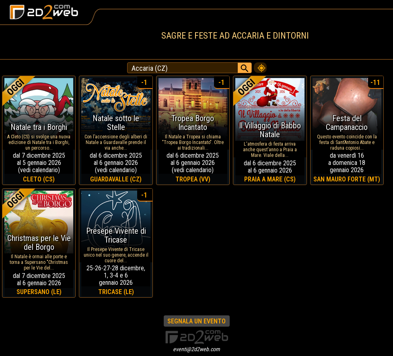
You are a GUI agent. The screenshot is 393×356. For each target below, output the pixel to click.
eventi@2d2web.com (196, 349)
